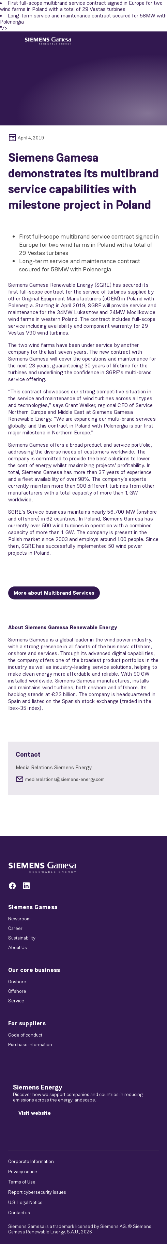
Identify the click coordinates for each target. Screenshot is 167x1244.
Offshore (17, 991)
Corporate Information (31, 1161)
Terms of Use (21, 1182)
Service (16, 1000)
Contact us (19, 1212)
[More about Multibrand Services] (54, 592)
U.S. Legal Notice (25, 1202)
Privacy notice (22, 1171)
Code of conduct (25, 1035)
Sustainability (21, 938)
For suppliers (27, 1023)
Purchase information (30, 1044)
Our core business (34, 969)
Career (15, 928)
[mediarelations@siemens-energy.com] (83, 779)
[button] (48, 41)
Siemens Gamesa (33, 907)
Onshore (17, 981)
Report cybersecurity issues (37, 1192)
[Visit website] (34, 1113)
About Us (17, 947)
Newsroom (19, 918)
